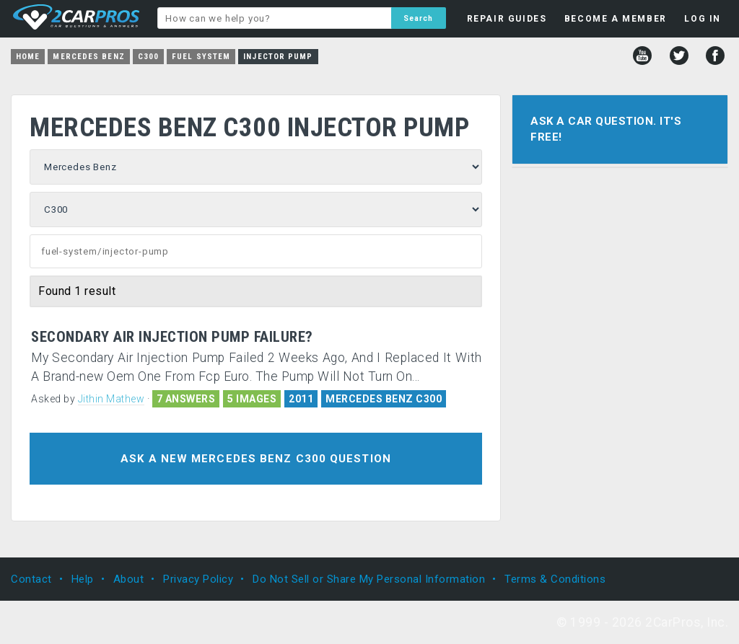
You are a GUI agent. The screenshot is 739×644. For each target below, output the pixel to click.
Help (82, 579)
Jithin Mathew (111, 399)
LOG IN (702, 19)
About (128, 579)
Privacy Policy (198, 579)
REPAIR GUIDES (507, 19)
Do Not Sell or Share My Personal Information (369, 579)
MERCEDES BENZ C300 (383, 399)
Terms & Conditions (554, 579)
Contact (31, 579)
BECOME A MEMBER (615, 19)
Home (28, 56)
